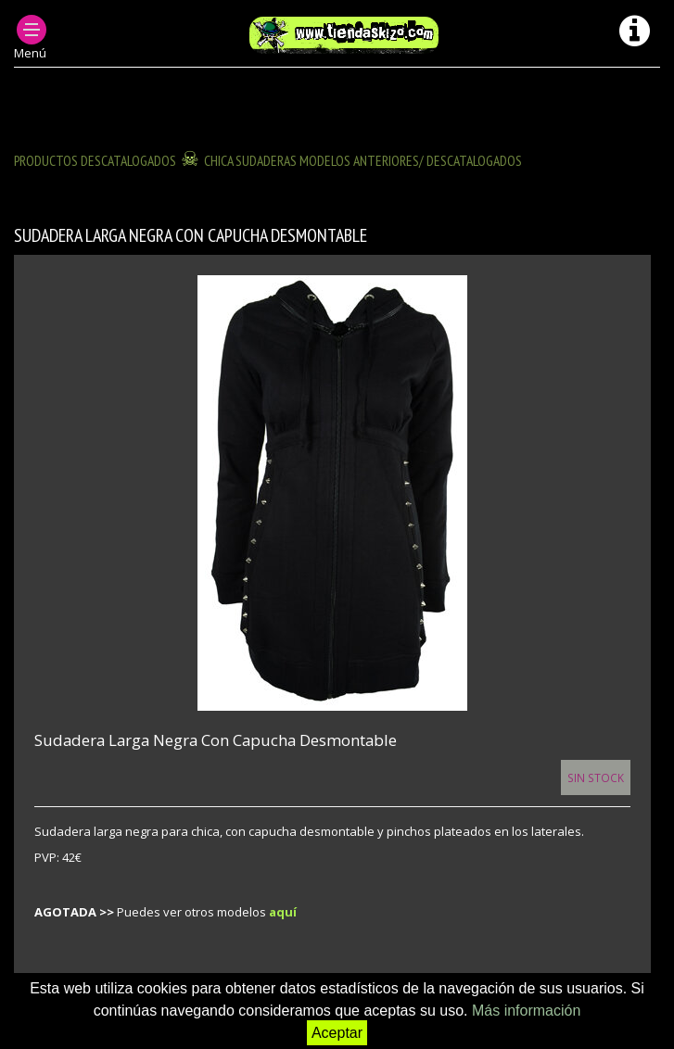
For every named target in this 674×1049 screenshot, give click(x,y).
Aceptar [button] (337, 1033)
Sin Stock (595, 777)
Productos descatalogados (95, 160)
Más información (526, 1010)
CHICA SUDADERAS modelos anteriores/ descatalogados (363, 160)
